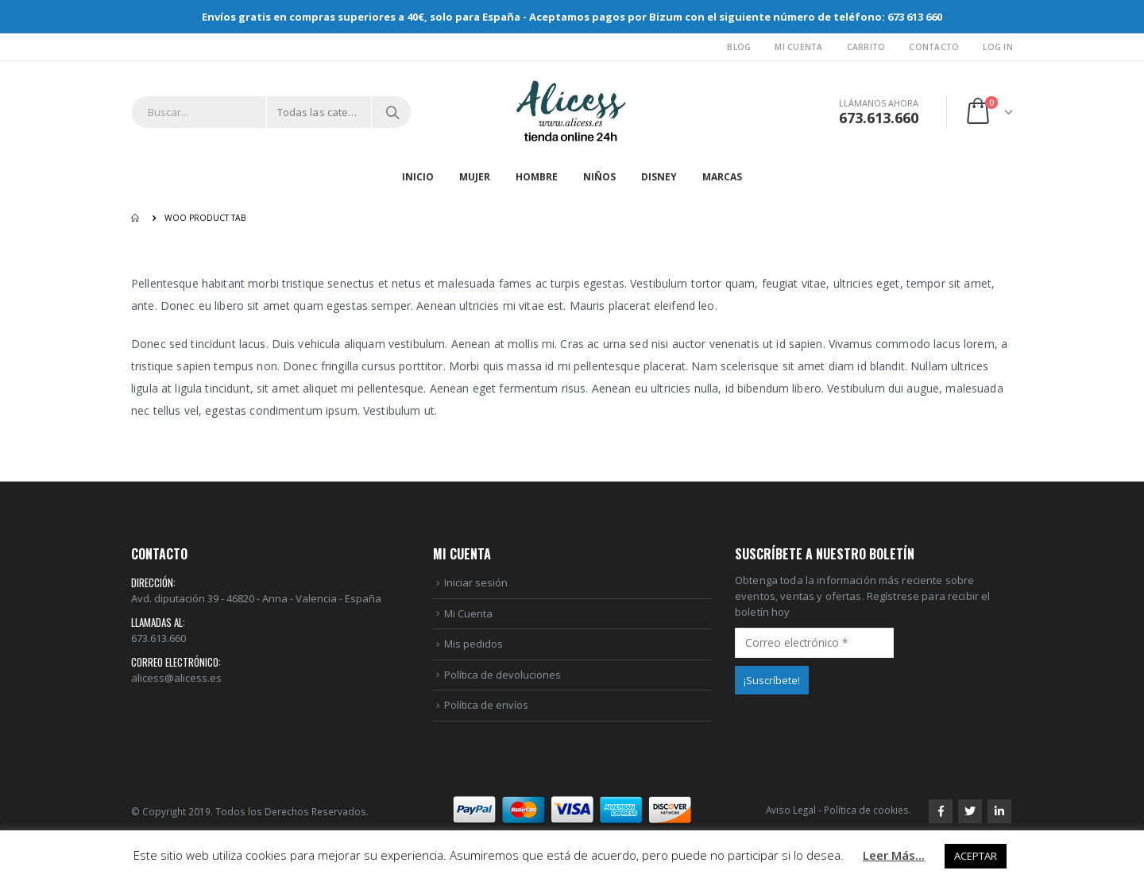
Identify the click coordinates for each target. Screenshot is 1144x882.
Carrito (866, 46)
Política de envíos (486, 705)
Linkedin (999, 811)
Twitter (970, 811)
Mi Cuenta (798, 46)
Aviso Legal (791, 809)
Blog (739, 46)
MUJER (474, 177)
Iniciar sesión (476, 582)
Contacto (934, 46)
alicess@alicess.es (176, 678)
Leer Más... (894, 855)
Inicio (418, 177)
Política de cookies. (867, 809)
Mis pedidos (473, 643)
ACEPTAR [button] (975, 856)
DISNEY (659, 177)
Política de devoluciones (502, 674)
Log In (998, 46)
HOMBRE (537, 177)
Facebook (941, 811)
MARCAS (722, 177)
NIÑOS (599, 177)
